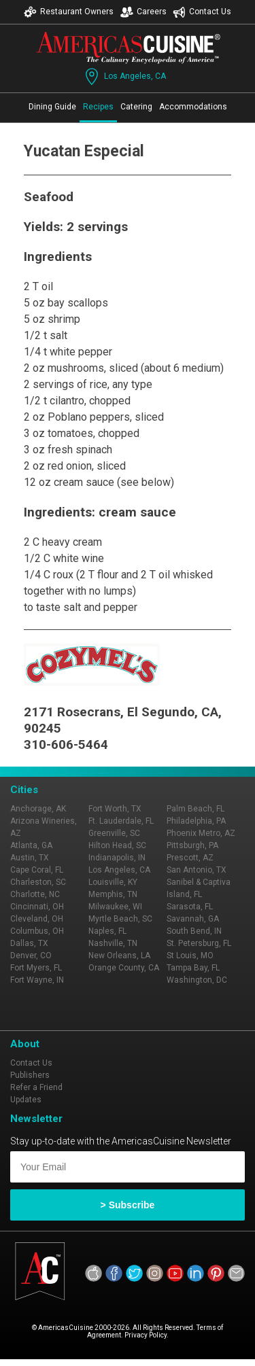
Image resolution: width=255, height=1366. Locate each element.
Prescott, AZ (190, 857)
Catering (136, 106)
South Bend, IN (194, 931)
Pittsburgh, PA (192, 845)
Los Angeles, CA (124, 76)
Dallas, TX (29, 943)
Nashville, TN (112, 943)
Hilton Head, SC (117, 845)
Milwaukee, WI (115, 906)
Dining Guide (52, 106)
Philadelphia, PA (196, 821)
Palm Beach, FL (195, 808)
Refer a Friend (36, 1087)
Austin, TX (29, 857)
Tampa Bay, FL (193, 968)
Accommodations (193, 106)
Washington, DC (197, 980)
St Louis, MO (190, 955)
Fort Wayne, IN (37, 980)
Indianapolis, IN (117, 857)
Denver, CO (31, 955)
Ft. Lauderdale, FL (121, 821)
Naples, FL (107, 931)
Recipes (98, 106)
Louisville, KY (112, 882)
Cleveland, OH (36, 919)
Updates (25, 1099)
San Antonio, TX (196, 870)
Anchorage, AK (38, 808)
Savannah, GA (193, 919)
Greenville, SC (114, 833)
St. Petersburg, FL (199, 943)
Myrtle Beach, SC (120, 919)
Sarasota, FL (190, 906)
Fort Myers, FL (36, 968)
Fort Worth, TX (114, 808)
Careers (143, 11)
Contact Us (202, 11)
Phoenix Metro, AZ (201, 833)
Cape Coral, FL (36, 870)
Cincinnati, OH (37, 906)
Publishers (30, 1075)
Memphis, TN (112, 894)
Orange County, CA (123, 968)
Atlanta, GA (31, 845)
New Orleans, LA (119, 955)
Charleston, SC (38, 882)
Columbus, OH (37, 931)
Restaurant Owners (69, 11)
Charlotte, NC (35, 894)
